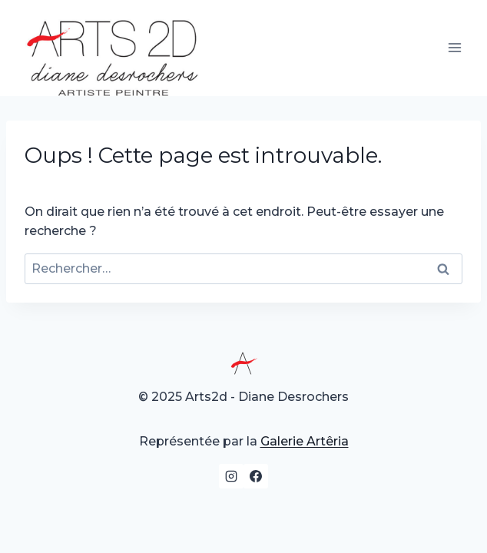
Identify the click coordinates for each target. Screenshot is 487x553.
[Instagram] (231, 476)
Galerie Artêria (304, 441)
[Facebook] (256, 476)
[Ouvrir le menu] (454, 48)
